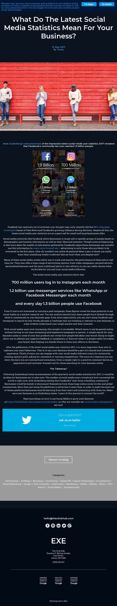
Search (41, 487)
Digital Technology (83, 480)
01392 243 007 (58, 562)
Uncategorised (71, 487)
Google (27, 484)
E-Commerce (103, 480)
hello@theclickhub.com (58, 518)
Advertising (11, 480)
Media (83, 484)
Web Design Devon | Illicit (58, 601)
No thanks (107, 4)
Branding (38, 480)
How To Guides (41, 484)
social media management (99, 401)
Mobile (93, 484)
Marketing (72, 484)
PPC (110, 484)
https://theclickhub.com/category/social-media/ (32, 401)
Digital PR (65, 480)
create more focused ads (45, 248)
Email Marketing (12, 484)
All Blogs (25, 480)
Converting (52, 480)
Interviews (58, 484)
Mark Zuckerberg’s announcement (22, 143)
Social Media (54, 487)
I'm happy (89, 4)
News (102, 484)
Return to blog (58, 459)
